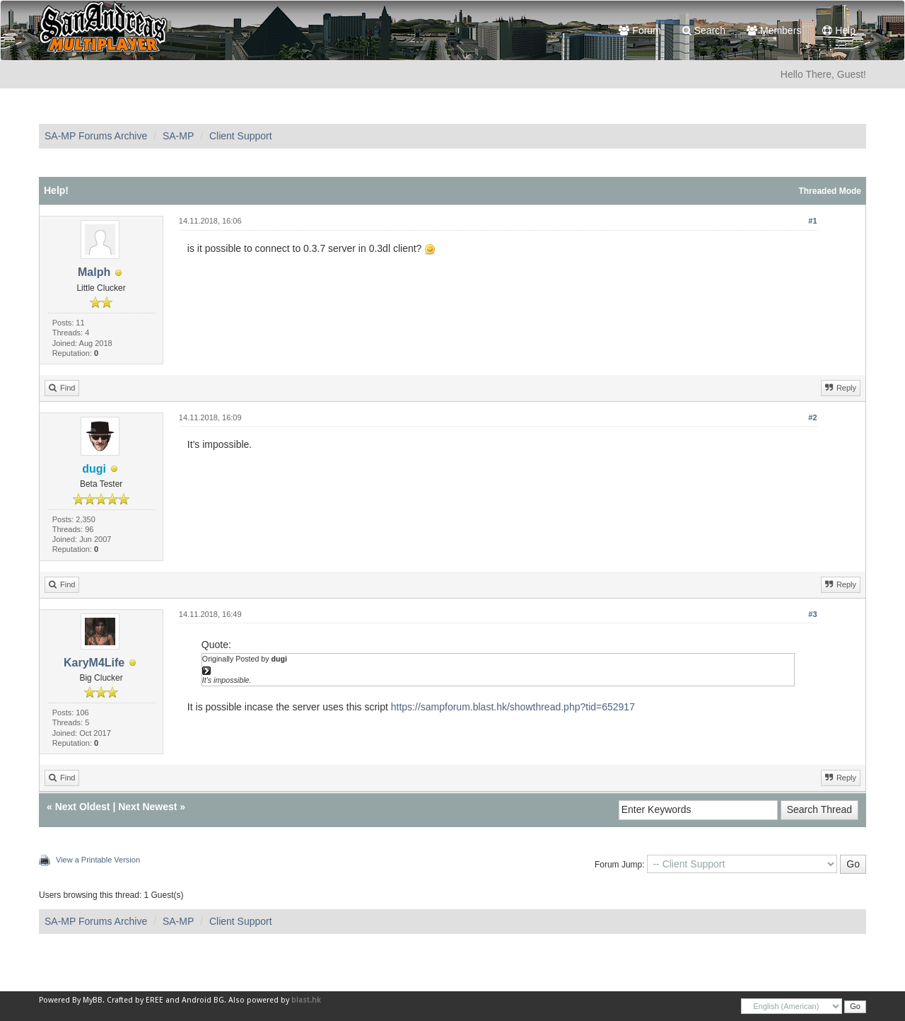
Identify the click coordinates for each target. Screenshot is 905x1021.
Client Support (240, 136)
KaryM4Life (94, 663)
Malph (94, 272)
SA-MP (178, 136)
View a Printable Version (98, 859)
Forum (639, 30)
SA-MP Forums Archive (96, 136)
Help (839, 30)
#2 (812, 417)
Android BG (203, 1000)
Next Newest (147, 806)
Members (774, 30)
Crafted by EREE (135, 1000)
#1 (812, 221)
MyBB (93, 1000)
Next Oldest (82, 806)
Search (703, 30)
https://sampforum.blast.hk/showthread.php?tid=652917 (513, 707)
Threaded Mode (829, 191)
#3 (812, 614)
